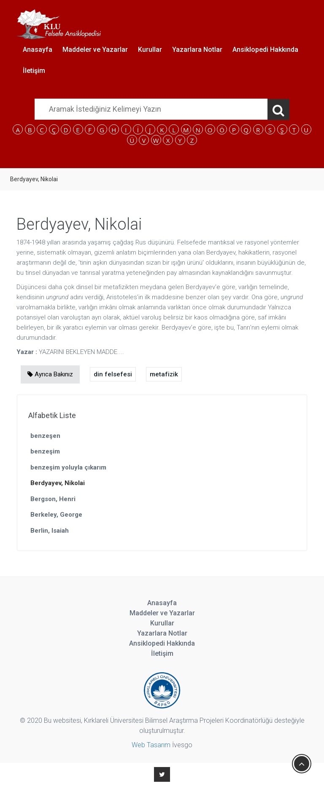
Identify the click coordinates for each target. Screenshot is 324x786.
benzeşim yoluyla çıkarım (68, 467)
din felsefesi (113, 374)
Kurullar (150, 50)
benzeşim (45, 451)
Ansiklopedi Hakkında (265, 50)
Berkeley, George (56, 514)
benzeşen (45, 436)
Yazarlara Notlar (197, 50)
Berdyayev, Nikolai (57, 483)
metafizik (164, 374)
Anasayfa (37, 50)
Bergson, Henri (53, 499)
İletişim (34, 71)
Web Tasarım (151, 745)
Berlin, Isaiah (49, 530)
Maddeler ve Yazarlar (95, 50)
